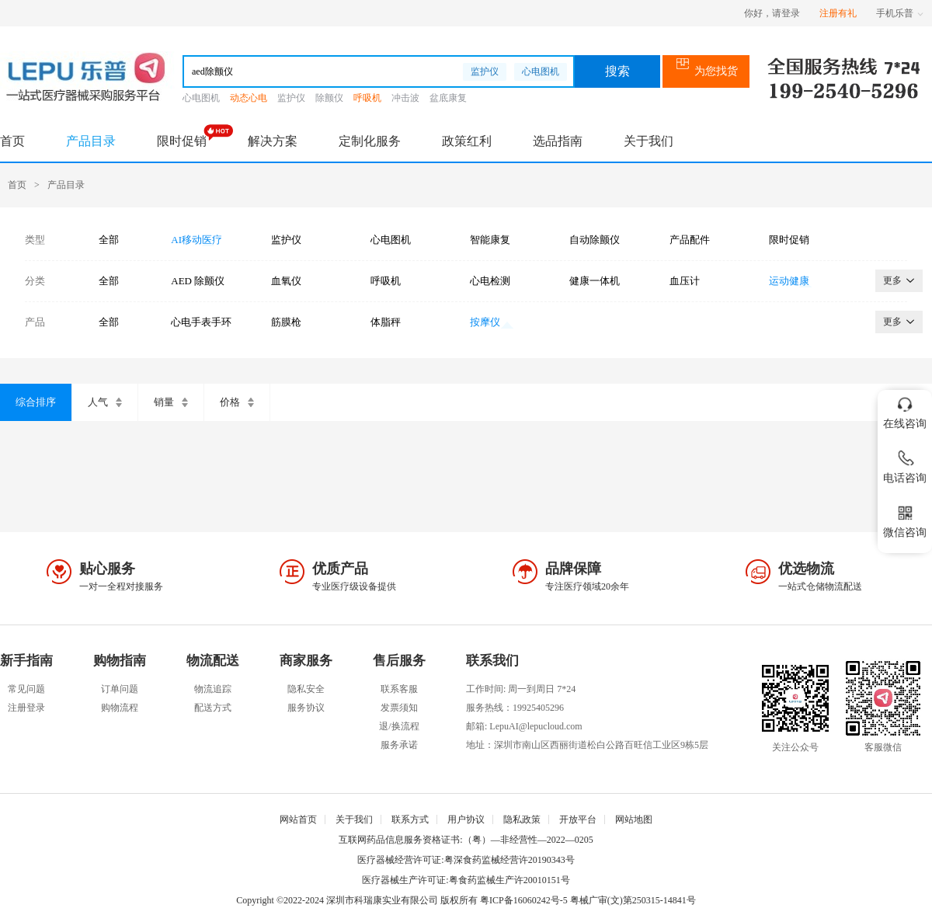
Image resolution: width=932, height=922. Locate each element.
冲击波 (405, 97)
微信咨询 (905, 518)
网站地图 (633, 819)
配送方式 (212, 707)
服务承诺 (399, 744)
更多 (899, 280)
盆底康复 (448, 97)
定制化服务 (370, 141)
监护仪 (485, 71)
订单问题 (119, 689)
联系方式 (410, 819)
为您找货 (706, 71)
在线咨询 (905, 410)
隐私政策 (522, 819)
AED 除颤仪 (197, 281)
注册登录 (26, 707)
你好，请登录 (772, 13)
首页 (12, 141)
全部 (109, 239)
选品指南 (557, 141)
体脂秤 (385, 322)
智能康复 (490, 239)
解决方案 (272, 141)
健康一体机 (594, 281)
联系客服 (399, 689)
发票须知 (399, 707)
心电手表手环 (201, 322)
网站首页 (298, 819)
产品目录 (91, 141)
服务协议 (306, 707)
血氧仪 (286, 281)
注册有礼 (838, 13)
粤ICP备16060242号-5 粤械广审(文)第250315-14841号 (588, 900)
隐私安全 (306, 689)
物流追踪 (212, 689)
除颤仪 (329, 97)
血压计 (684, 281)
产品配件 (689, 239)
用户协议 (466, 819)
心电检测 (490, 281)
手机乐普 (899, 13)
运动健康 (789, 281)
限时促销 (182, 141)
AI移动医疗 (196, 239)
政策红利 (467, 141)
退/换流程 (399, 726)
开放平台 (577, 819)
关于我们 (648, 141)
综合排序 (36, 402)
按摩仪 (485, 322)
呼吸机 (367, 97)
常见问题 (26, 689)
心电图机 (540, 71)
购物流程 (119, 707)
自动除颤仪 (594, 239)
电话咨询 (905, 464)
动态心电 (248, 97)
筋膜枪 (286, 322)
